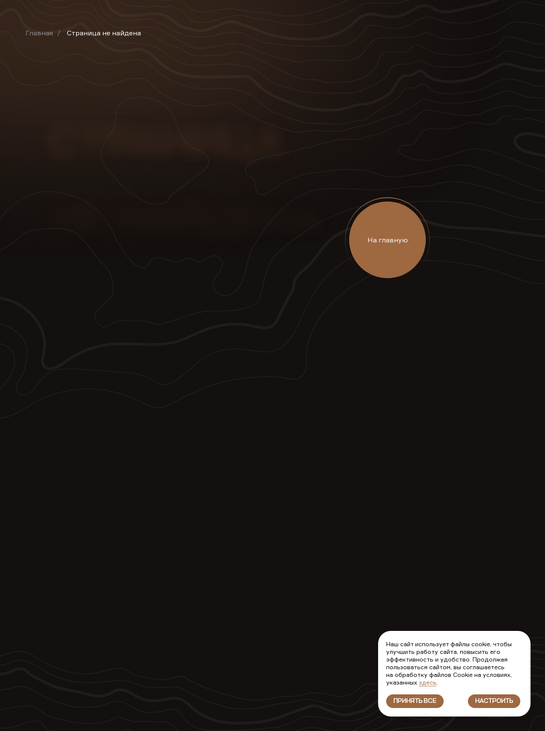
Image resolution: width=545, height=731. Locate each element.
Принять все (414, 701)
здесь (427, 682)
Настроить (494, 701)
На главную (387, 240)
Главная (39, 33)
